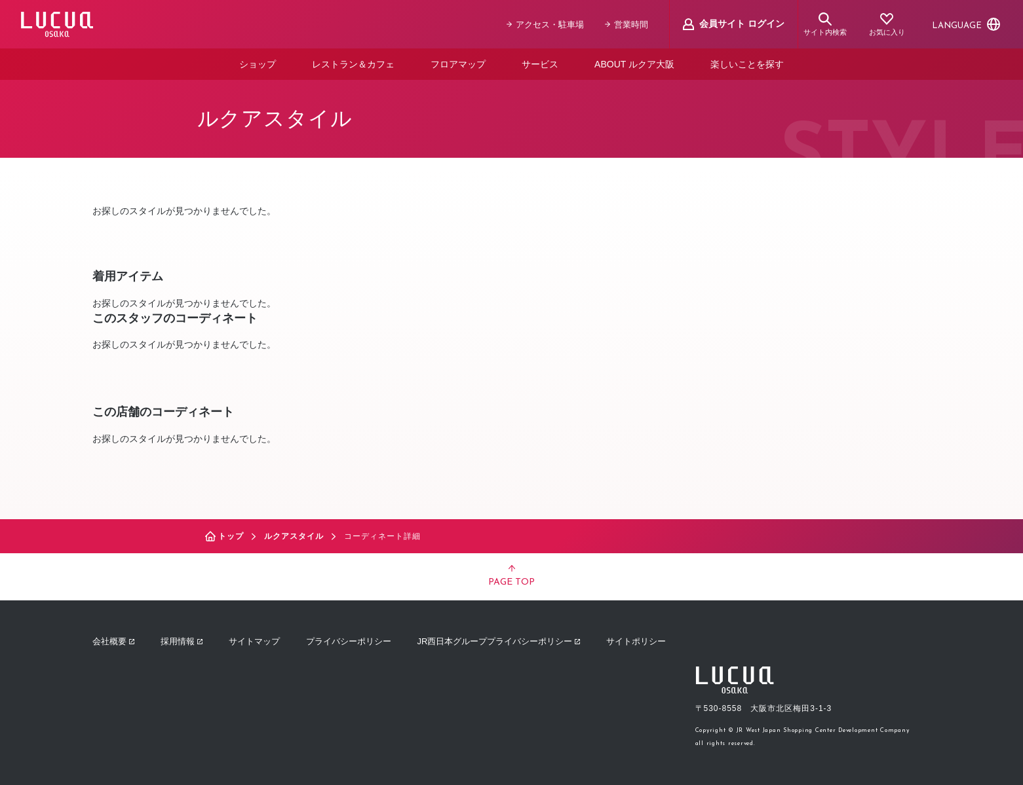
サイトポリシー (636, 641)
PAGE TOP (511, 576)
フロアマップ (458, 64)
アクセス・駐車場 (545, 24)
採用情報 (182, 641)
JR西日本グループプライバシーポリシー (499, 641)
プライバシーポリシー (348, 641)
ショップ (257, 64)
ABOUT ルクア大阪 (634, 64)
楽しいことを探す (747, 64)
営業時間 (626, 24)
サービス (540, 64)
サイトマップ (254, 641)
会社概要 (113, 641)
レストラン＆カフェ (353, 64)
